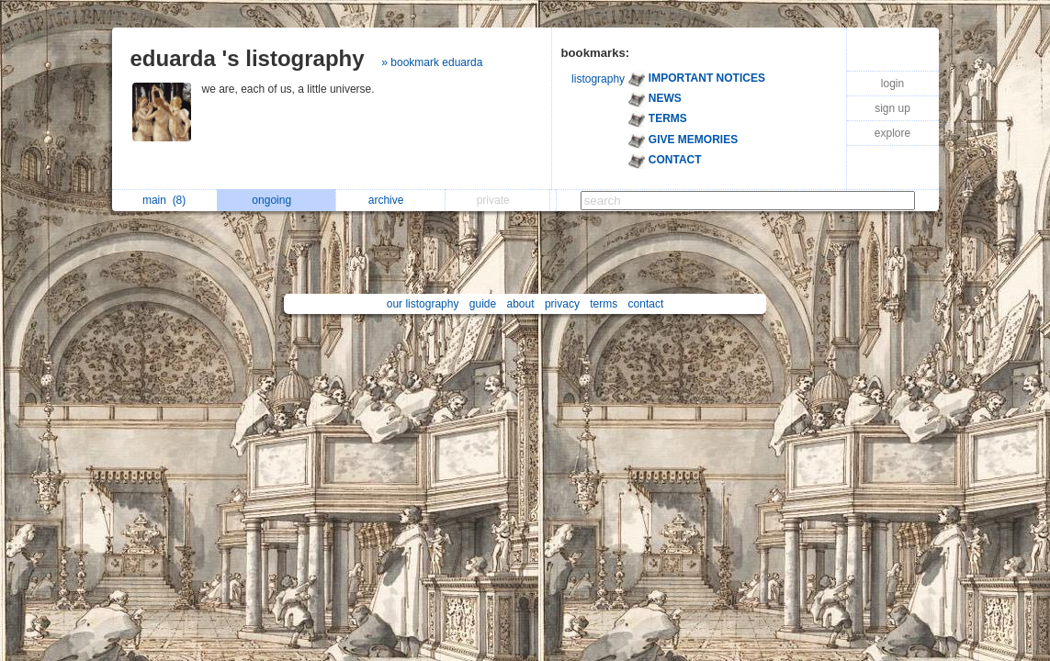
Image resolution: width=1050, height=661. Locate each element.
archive (390, 200)
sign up (892, 108)
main (164, 200)
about (521, 303)
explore (892, 133)
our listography (423, 303)
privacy (562, 303)
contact (646, 303)
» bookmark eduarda (431, 62)
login (892, 83)
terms (603, 303)
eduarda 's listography (247, 58)
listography (598, 79)
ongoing (276, 200)
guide (482, 303)
